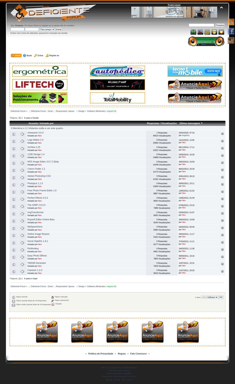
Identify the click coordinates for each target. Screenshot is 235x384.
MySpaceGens (35, 226)
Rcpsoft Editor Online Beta (41, 219)
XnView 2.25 (34, 147)
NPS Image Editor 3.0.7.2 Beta (43, 161)
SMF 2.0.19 (106, 368)
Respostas (153, 123)
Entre (35, 25)
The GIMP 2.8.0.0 (37, 205)
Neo (39, 136)
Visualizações (169, 123)
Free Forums (124, 370)
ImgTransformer (36, 212)
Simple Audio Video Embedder (118, 373)
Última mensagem (191, 123)
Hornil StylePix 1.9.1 (38, 241)
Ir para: (198, 297)
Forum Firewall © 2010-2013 (124, 376)
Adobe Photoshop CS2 (39, 176)
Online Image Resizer (39, 234)
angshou (186, 135)
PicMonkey (33, 248)
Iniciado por (47, 123)
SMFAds (112, 370)
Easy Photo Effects (37, 255)
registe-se (46, 25)
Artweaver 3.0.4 (36, 132)
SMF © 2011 (117, 368)
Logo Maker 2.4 (36, 140)
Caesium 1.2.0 (35, 270)
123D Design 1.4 (36, 154)
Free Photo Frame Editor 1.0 (42, 190)
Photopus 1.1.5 (35, 183)
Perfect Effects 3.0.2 (38, 198)
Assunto (33, 123)
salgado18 (111, 111)
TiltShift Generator (37, 263)
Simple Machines (130, 368)
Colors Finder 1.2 (36, 169)
